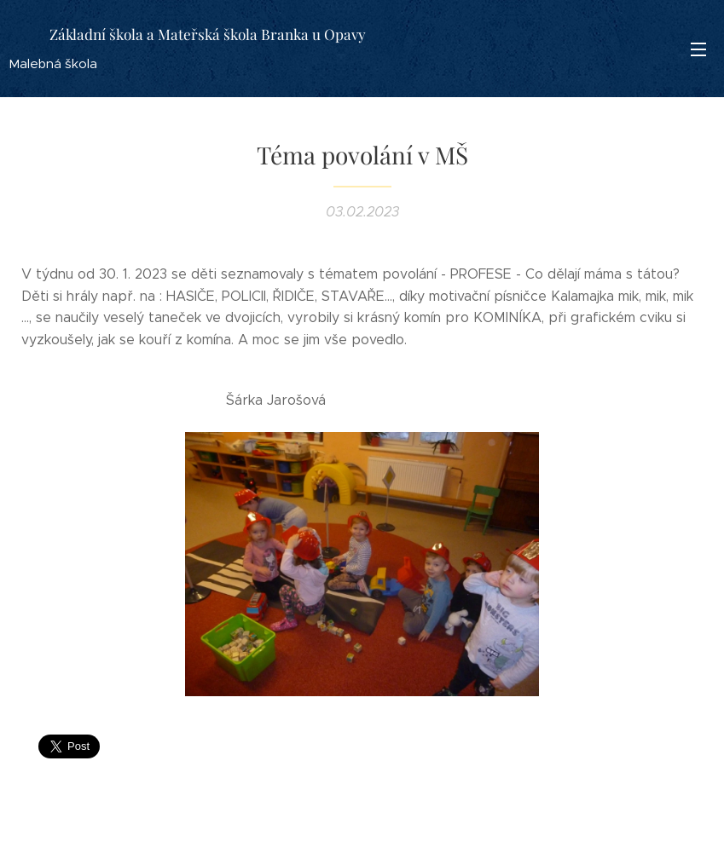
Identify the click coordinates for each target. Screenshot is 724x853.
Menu (698, 49)
